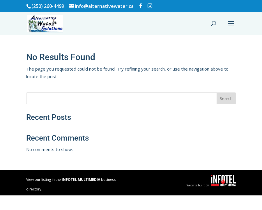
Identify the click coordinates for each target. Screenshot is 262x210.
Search (226, 98)
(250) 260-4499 (47, 6)
